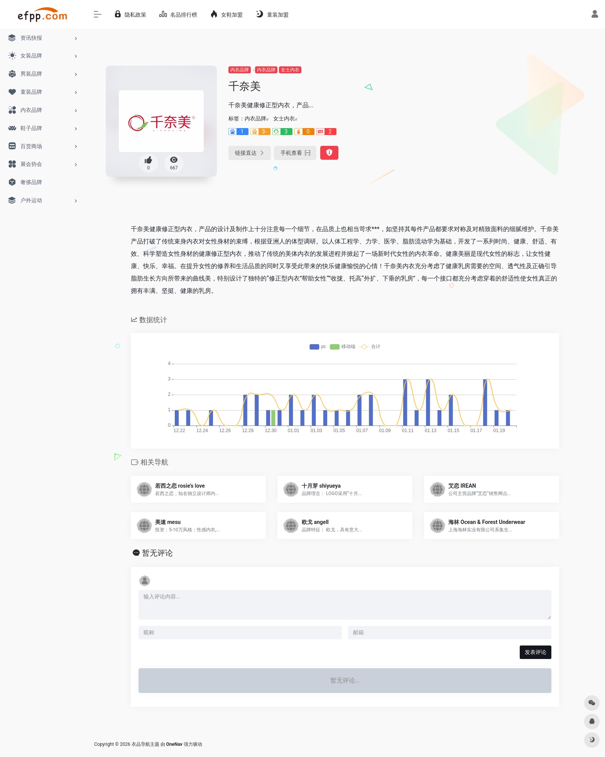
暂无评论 (157, 553)
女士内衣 (290, 70)
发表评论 (535, 652)
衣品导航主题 (145, 744)
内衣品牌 (239, 70)
